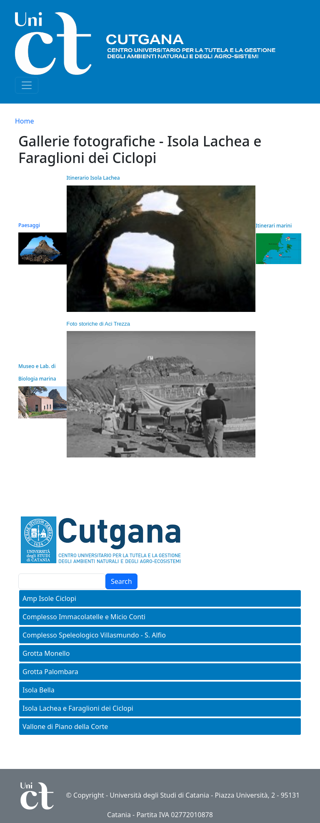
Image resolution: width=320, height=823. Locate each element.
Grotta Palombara (50, 671)
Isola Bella (38, 689)
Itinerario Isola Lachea (93, 177)
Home (24, 121)
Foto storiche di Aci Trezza (98, 324)
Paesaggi (29, 225)
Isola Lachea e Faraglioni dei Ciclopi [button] (77, 708)
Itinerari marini (273, 225)
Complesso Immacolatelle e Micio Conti (83, 616)
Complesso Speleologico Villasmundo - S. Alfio (94, 635)
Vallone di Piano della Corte (65, 726)
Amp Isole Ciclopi (49, 598)
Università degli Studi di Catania (159, 795)
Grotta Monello (46, 653)
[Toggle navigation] (26, 85)
